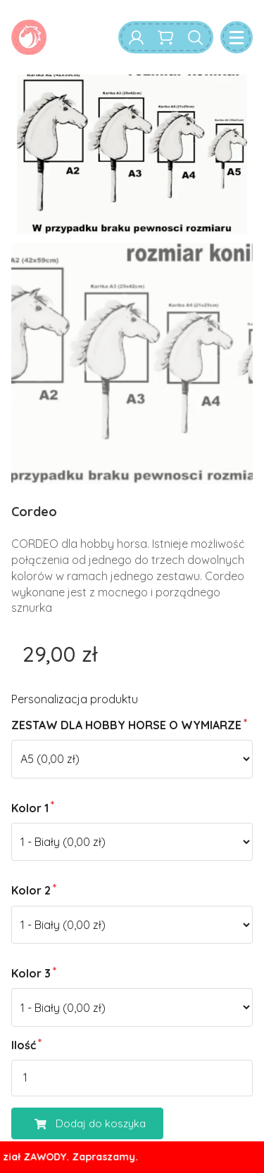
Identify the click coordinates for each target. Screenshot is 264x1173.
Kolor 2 (31, 890)
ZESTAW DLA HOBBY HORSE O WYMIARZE (126, 725)
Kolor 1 (30, 808)
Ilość (23, 1045)
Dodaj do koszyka (79, 1123)
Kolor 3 (31, 973)
